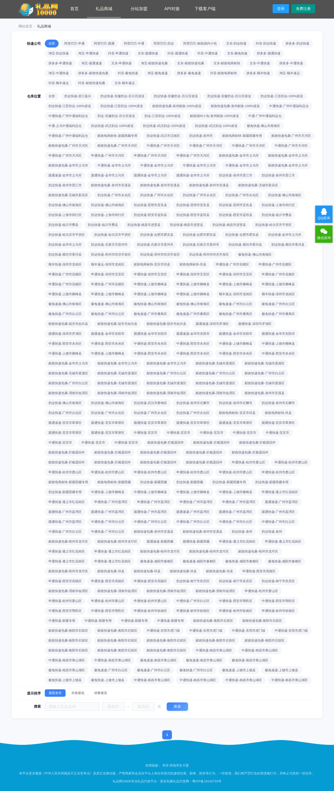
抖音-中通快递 (207, 53)
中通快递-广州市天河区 (163, 145)
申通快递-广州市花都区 (232, 264)
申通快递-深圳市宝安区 (107, 274)
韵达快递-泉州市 (201, 136)
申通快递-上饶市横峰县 (150, 284)
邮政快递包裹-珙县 (110, 571)
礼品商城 (103, 8)
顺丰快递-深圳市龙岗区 (65, 264)
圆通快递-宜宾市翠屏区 (107, 423)
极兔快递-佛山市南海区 (263, 126)
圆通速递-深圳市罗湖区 (212, 324)
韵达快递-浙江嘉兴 (77, 96)
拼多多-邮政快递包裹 (93, 73)
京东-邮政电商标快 (227, 63)
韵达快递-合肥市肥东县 (156, 235)
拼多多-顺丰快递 (258, 73)
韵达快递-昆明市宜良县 (150, 205)
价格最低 (78, 693)
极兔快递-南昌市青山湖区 (250, 660)
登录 (281, 8)
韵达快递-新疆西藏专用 (229, 482)
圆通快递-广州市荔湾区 (65, 512)
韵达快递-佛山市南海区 (284, 195)
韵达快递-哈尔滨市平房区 (273, 225)
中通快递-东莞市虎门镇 (163, 630)
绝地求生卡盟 (179, 765)
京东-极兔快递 (237, 53)
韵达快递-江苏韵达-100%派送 (282, 96)
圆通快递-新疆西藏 (196, 541)
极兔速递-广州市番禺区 (150, 314)
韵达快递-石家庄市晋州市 (109, 244)
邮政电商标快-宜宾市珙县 (152, 264)
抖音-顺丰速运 (58, 83)
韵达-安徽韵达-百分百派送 (116, 116)
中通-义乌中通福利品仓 (65, 126)
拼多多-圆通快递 (268, 53)
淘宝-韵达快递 (58, 53)
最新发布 (55, 693)
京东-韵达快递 (236, 43)
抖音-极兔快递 (128, 73)
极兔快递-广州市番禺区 (235, 314)
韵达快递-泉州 (242, 531)
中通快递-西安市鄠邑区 (235, 601)
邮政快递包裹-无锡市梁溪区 (215, 363)
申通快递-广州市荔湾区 (110, 502)
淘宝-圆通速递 (91, 63)
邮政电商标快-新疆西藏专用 (117, 136)
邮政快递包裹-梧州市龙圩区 (68, 541)
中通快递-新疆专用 (61, 621)
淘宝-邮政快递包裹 (154, 63)
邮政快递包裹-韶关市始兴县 (68, 324)
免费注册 (303, 8)
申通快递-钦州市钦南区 (150, 611)
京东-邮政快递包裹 (190, 63)
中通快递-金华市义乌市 (114, 165)
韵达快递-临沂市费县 (277, 215)
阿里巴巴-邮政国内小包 (199, 43)
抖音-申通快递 (118, 53)
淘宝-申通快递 (88, 53)
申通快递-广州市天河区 (65, 155)
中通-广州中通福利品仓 (265, 116)
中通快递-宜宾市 (145, 432)
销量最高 (100, 693)
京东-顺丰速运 (125, 83)
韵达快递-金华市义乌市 (284, 235)
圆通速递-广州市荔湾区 (281, 502)
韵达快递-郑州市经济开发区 (111, 254)
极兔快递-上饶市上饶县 (65, 680)
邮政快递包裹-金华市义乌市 (239, 155)
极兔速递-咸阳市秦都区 (156, 561)
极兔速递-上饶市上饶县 (238, 670)
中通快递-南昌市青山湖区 (214, 650)
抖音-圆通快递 (177, 53)
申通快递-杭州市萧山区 (248, 462)
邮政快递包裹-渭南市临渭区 (68, 393)
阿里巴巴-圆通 (104, 43)
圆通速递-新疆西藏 (160, 541)
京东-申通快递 (121, 63)
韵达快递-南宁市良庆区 (193, 581)
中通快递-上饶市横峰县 (235, 343)
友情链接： (153, 765)
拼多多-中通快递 (291, 63)
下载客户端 (204, 8)
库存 (165, 765)
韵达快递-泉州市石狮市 (193, 403)
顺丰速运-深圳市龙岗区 (107, 264)
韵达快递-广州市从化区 (114, 195)
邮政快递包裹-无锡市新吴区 (258, 185)
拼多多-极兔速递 (189, 73)
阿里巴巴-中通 (134, 43)
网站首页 (25, 26)
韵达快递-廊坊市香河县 (245, 244)
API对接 (171, 8)
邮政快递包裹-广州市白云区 (166, 373)
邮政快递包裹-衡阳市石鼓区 (213, 621)
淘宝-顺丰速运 (289, 73)
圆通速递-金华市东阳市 (107, 334)
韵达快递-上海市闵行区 (278, 205)
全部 (51, 43)
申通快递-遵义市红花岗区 (280, 492)
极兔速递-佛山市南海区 (65, 304)
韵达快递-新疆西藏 (153, 482)
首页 (74, 8)
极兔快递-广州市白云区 (65, 314)
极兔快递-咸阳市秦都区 (242, 561)
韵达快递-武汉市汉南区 (163, 136)
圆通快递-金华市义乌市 (107, 175)
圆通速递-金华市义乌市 (65, 175)
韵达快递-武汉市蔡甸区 (150, 403)
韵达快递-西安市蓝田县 (150, 215)
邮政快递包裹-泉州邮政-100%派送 (176, 106)
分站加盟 (139, 8)
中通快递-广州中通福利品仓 (289, 106)
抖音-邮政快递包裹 (91, 83)
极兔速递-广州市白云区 (235, 304)
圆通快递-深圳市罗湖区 (254, 324)
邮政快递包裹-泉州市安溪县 (111, 185)
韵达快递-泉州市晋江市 (235, 175)
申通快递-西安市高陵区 (259, 571)
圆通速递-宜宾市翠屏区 (65, 423)
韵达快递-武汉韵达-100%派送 (112, 126)
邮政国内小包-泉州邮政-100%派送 (214, 116)
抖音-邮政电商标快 (223, 73)
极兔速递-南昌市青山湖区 (158, 660)
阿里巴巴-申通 (74, 43)
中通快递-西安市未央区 (65, 343)
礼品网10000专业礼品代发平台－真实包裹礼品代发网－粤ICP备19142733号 (167, 781)
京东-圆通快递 (148, 53)
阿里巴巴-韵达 (164, 43)
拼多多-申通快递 (60, 63)
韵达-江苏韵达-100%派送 (162, 116)
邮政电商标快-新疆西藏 (114, 482)
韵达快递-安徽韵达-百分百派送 (122, 96)
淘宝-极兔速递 (157, 73)
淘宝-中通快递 (58, 73)
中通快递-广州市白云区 (107, 522)
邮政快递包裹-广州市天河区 (291, 136)
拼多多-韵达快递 (297, 43)
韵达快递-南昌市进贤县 (144, 225)
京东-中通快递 (260, 63)
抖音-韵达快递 (266, 43)
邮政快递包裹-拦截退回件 (165, 442)
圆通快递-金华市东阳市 (150, 334)
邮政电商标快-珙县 (193, 264)
